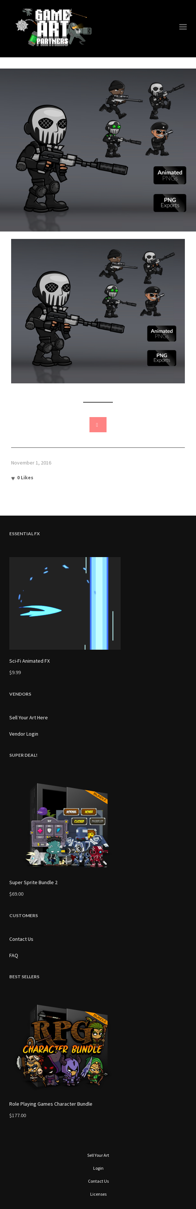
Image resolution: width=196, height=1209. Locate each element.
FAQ (13, 955)
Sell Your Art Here (28, 717)
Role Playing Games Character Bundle (50, 1103)
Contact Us (21, 939)
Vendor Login (23, 733)
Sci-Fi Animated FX (29, 660)
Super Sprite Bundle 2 (33, 882)
